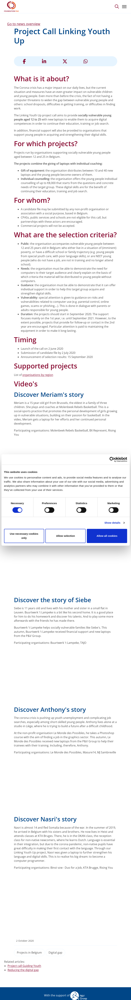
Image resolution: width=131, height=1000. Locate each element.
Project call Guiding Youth (24, 966)
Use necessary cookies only (24, 535)
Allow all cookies (107, 535)
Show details (112, 522)
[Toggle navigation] (124, 6)
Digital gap (55, 952)
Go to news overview (23, 24)
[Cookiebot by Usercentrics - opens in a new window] (112, 459)
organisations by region (37, 375)
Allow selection (65, 535)
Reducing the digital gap (23, 970)
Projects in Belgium (29, 952)
